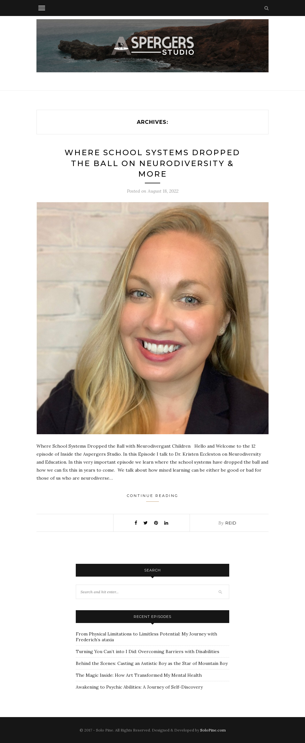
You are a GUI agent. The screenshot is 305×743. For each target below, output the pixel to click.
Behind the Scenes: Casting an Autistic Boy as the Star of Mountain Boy (152, 663)
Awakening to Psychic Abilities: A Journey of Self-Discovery (139, 687)
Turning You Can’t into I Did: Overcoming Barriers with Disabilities (147, 651)
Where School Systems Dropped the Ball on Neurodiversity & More (152, 163)
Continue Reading (152, 497)
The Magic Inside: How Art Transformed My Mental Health (139, 675)
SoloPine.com (213, 730)
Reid (231, 522)
